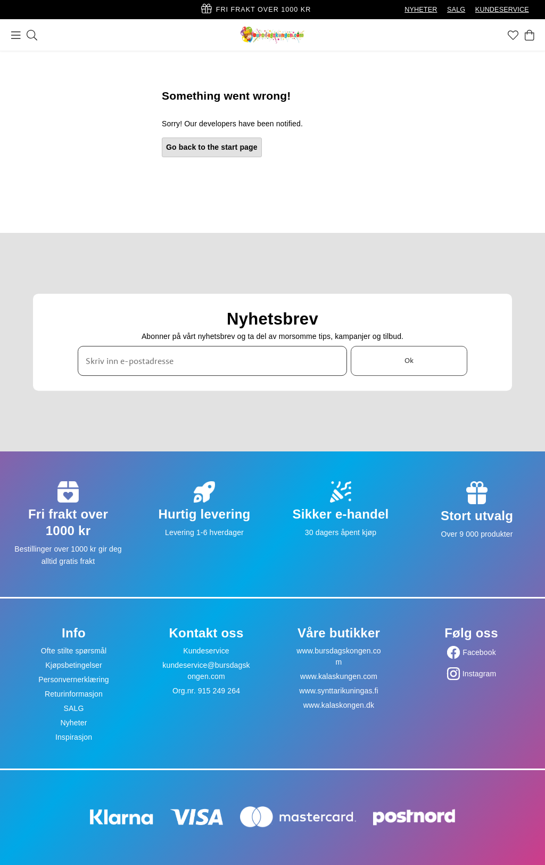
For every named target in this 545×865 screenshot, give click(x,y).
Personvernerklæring (73, 679)
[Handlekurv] (529, 35)
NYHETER (420, 9)
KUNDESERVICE (502, 9)
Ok (409, 361)
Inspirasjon (73, 737)
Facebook (479, 652)
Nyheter (73, 722)
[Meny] (16, 35)
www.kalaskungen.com (338, 676)
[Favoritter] (513, 35)
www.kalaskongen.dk (338, 705)
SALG (456, 9)
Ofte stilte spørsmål (73, 650)
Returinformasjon (74, 694)
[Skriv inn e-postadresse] (212, 361)
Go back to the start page (212, 147)
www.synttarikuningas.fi (338, 690)
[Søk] (32, 35)
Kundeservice (206, 650)
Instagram (480, 673)
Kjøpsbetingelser (73, 665)
